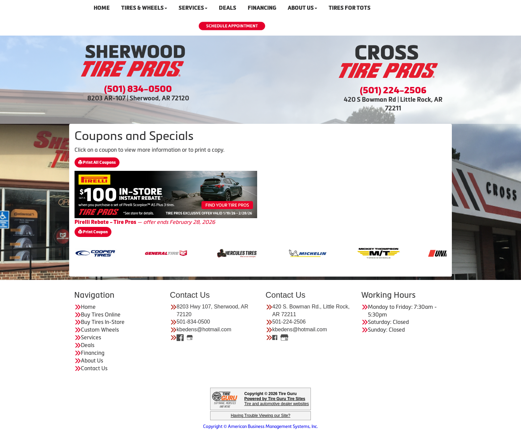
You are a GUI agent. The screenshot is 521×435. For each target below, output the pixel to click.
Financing (92, 353)
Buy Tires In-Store (103, 322)
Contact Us (94, 368)
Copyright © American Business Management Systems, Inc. (260, 426)
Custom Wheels (100, 330)
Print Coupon (93, 232)
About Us (92, 360)
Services (91, 337)
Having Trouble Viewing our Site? (260, 415)
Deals (87, 345)
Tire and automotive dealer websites (276, 401)
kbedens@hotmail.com (204, 329)
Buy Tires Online (101, 314)
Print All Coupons (97, 162)
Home (88, 307)
